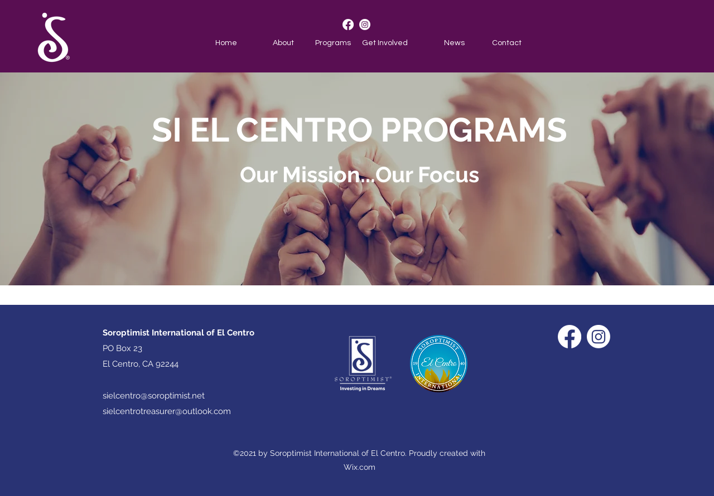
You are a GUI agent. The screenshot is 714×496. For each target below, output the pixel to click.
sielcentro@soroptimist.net (154, 396)
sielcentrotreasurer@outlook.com (167, 411)
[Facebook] (348, 24)
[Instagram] (364, 24)
